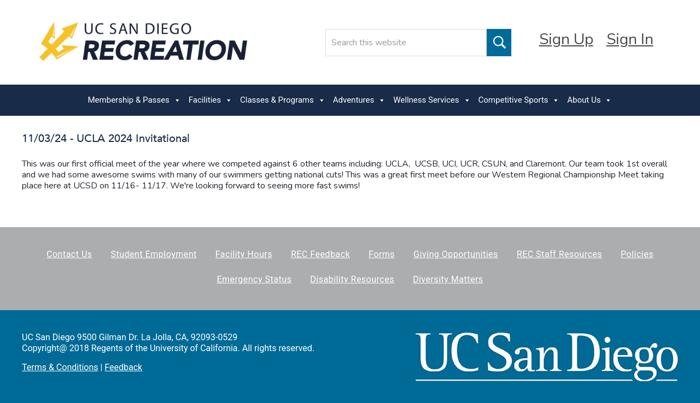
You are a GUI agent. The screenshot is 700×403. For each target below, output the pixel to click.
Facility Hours (243, 254)
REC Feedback (320, 254)
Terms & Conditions (60, 367)
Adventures (359, 100)
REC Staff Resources (559, 254)
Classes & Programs (282, 100)
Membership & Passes (134, 100)
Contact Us (69, 254)
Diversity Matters (448, 279)
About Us (589, 100)
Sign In (630, 39)
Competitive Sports (519, 100)
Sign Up (566, 39)
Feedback (123, 367)
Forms (382, 254)
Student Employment (154, 254)
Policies (637, 254)
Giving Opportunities (455, 254)
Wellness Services (431, 100)
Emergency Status (254, 279)
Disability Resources (352, 279)
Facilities (210, 100)
